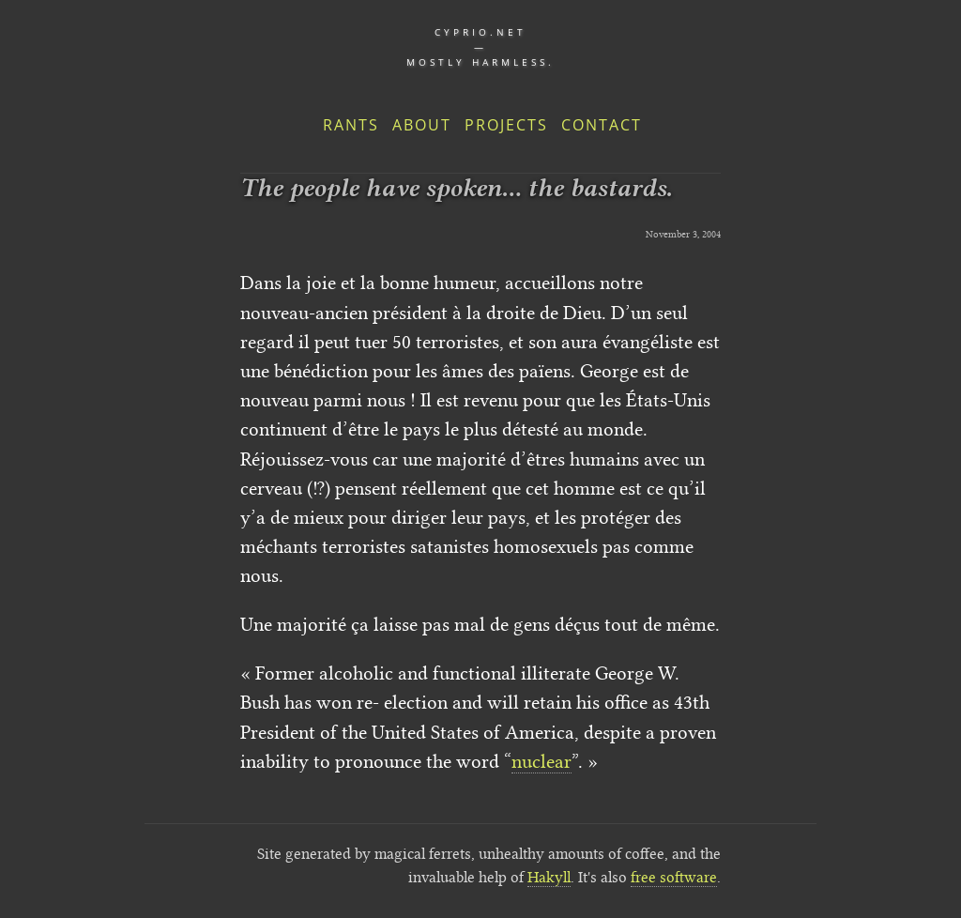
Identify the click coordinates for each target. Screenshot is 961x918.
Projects (506, 125)
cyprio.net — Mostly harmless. (480, 47)
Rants (351, 125)
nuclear (541, 761)
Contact (601, 125)
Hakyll (549, 877)
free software (674, 877)
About (421, 125)
